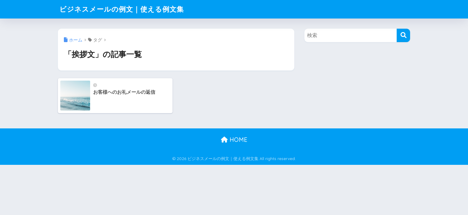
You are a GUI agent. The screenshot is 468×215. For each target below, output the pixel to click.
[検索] (403, 35)
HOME (234, 139)
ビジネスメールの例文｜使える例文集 (121, 9)
